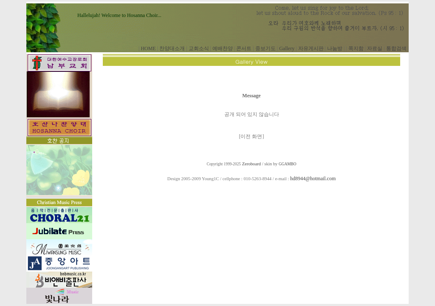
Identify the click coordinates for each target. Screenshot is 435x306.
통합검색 (396, 48)
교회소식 (198, 48)
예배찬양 (222, 48)
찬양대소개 (172, 48)
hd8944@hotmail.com (313, 178)
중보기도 (265, 48)
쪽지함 (356, 48)
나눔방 (335, 48)
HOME (148, 48)
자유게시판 (311, 48)
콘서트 (244, 48)
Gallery (287, 48)
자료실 (375, 48)
